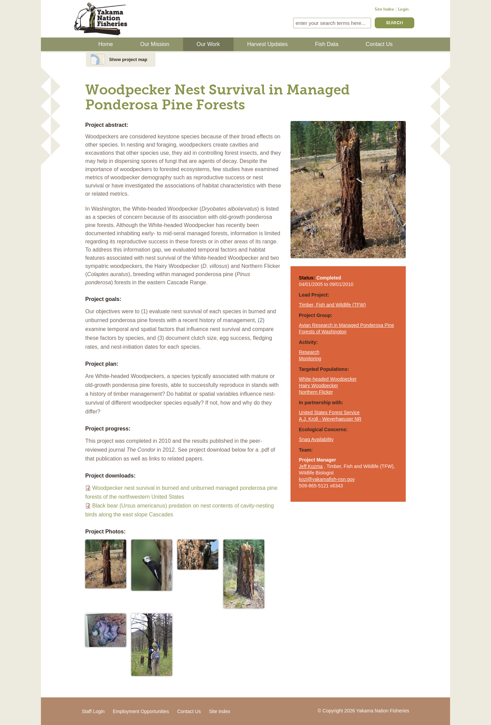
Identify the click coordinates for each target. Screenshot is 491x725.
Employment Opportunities (141, 711)
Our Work (208, 44)
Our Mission (154, 44)
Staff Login (93, 711)
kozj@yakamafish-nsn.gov (327, 479)
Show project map (128, 59)
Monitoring (310, 358)
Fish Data (326, 44)
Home (106, 44)
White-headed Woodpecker (328, 379)
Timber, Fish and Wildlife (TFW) (332, 304)
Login (403, 9)
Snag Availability (316, 439)
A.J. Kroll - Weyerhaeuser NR (330, 419)
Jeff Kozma (311, 466)
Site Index (384, 9)
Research (309, 352)
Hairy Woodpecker (318, 385)
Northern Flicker (316, 392)
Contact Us (379, 44)
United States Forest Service (329, 412)
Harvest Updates (267, 44)
